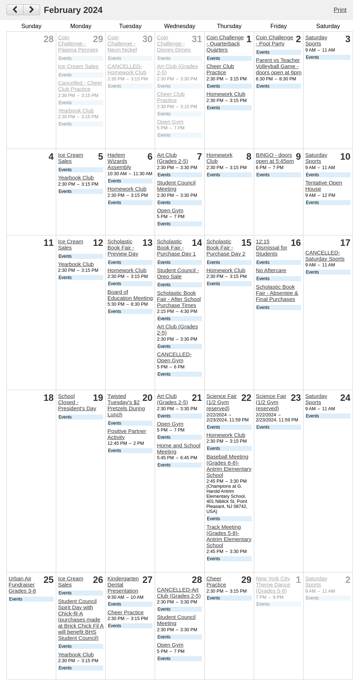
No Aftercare (271, 270)
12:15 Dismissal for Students (271, 247)
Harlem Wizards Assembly (119, 161)
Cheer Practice (125, 612)
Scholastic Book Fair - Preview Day (122, 247)
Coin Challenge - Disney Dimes (174, 43)
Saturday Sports (316, 40)
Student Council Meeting (176, 186)
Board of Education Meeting (130, 295)
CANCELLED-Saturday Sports (325, 255)
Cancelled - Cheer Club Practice (80, 86)
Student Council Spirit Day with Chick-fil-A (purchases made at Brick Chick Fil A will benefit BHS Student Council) (81, 619)
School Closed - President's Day (77, 402)
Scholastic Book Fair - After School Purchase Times (179, 299)
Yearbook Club (76, 110)
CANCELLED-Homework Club (126, 69)
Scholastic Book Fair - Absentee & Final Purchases (277, 293)
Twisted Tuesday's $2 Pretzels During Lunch (126, 405)
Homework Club (225, 94)
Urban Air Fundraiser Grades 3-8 (22, 584)
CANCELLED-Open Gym (174, 357)
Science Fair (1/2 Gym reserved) (221, 402)
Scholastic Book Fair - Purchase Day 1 (176, 247)
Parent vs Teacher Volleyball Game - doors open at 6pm (279, 66)
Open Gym (170, 122)
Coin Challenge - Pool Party (275, 40)
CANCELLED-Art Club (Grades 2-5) (179, 593)
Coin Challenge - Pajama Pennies (78, 43)
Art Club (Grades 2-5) (172, 158)
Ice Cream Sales (78, 66)
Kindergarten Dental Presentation (123, 584)
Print (340, 9)
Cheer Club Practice (171, 97)
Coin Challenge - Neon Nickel (122, 43)
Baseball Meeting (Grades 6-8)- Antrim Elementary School (228, 465)
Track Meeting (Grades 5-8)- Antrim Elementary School (228, 536)
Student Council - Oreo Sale (178, 273)
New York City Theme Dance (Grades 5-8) (273, 584)
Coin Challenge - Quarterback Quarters (225, 43)
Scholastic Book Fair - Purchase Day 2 (225, 247)
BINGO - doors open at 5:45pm (275, 158)
